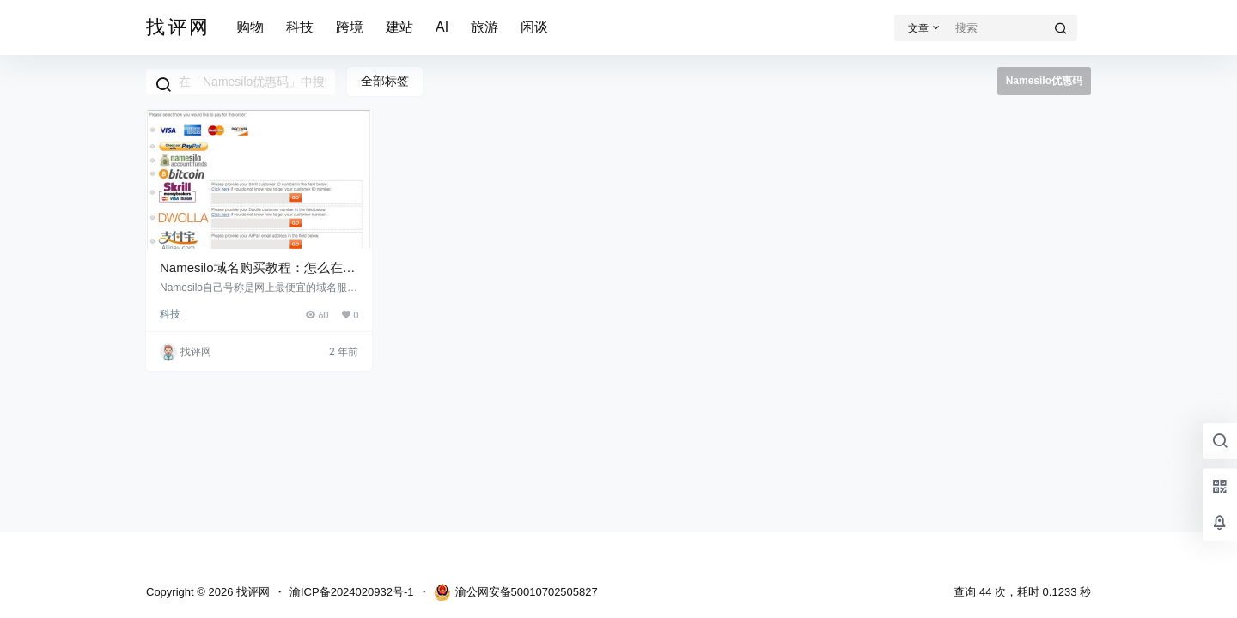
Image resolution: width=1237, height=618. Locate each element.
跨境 (349, 27)
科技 (300, 27)
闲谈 (534, 27)
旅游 (484, 27)
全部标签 (385, 81)
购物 (250, 27)
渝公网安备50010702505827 (516, 592)
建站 (399, 27)
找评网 (251, 591)
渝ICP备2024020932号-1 (351, 591)
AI (442, 27)
